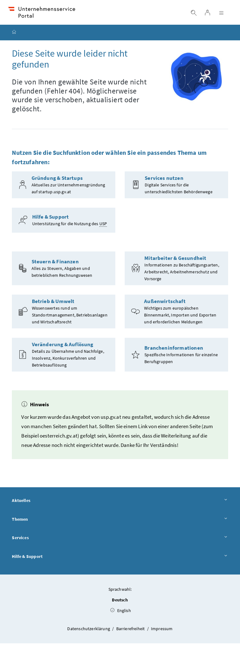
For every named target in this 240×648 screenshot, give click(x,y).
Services (120, 543)
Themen (120, 524)
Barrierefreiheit (131, 633)
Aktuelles (120, 505)
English (120, 615)
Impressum (162, 633)
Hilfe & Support (120, 562)
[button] (217, 613)
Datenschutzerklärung (89, 633)
